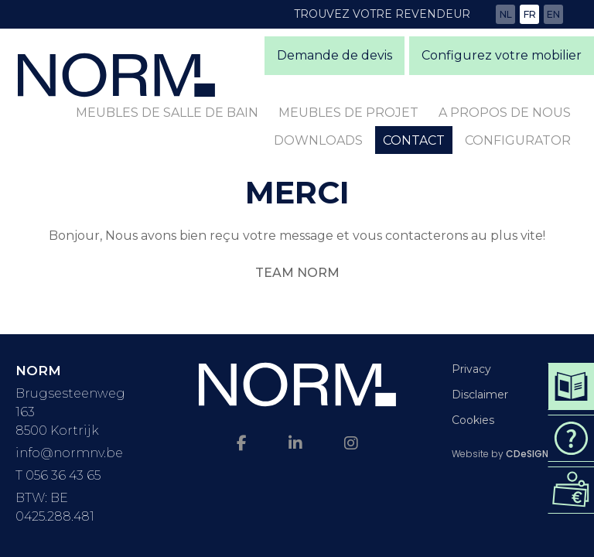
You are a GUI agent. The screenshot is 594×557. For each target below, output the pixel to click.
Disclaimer (480, 395)
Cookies (473, 420)
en (553, 14)
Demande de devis (334, 55)
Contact (414, 140)
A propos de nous (505, 112)
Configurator (518, 140)
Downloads (318, 140)
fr (530, 14)
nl (506, 14)
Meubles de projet (348, 112)
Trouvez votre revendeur (382, 14)
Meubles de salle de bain (167, 112)
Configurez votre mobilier (502, 55)
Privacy (471, 369)
